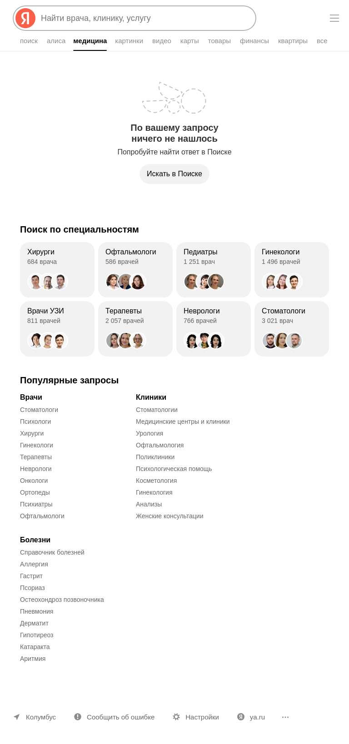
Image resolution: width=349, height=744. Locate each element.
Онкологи (34, 480)
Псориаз (32, 587)
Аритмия (32, 658)
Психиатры (36, 504)
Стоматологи (39, 409)
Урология (149, 433)
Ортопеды (35, 492)
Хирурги (32, 433)
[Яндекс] (25, 18)
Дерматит (34, 623)
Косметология (156, 480)
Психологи (35, 421)
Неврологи (36, 468)
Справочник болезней (52, 552)
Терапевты (36, 457)
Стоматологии (157, 409)
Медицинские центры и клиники (183, 421)
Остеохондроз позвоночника (62, 599)
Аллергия (34, 564)
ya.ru (257, 717)
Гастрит (31, 576)
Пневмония (36, 611)
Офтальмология (160, 445)
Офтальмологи (42, 516)
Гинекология (154, 492)
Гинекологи (36, 445)
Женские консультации (169, 516)
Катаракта (35, 646)
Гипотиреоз (37, 635)
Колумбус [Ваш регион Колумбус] (41, 717)
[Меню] (334, 18)
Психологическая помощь (174, 468)
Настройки (202, 717)
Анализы (149, 504)
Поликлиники (155, 457)
